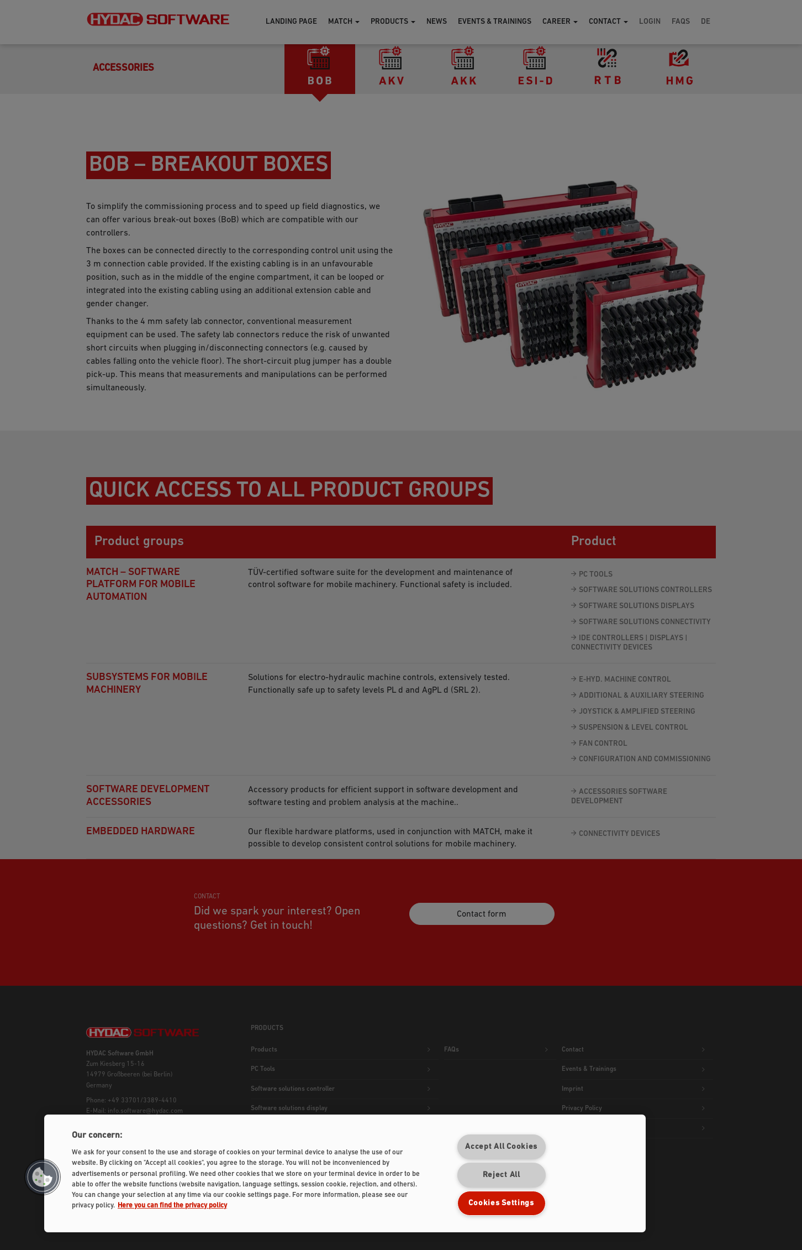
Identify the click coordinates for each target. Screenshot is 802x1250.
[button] (42, 1177)
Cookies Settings (501, 1203)
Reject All (501, 1175)
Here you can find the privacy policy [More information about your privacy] (172, 1205)
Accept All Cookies (501, 1147)
